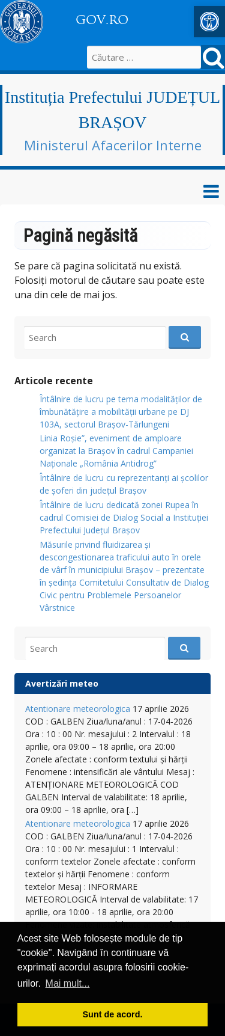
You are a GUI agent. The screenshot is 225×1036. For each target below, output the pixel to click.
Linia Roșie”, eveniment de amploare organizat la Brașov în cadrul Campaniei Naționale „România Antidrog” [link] (116, 450)
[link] (209, 21)
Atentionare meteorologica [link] (77, 708)
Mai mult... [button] (68, 983)
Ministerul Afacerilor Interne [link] (113, 145)
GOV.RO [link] (102, 20)
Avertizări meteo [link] (61, 683)
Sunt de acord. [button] (113, 1014)
